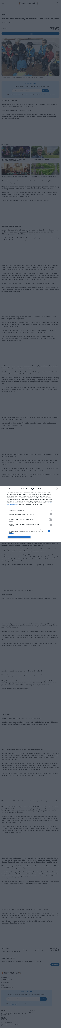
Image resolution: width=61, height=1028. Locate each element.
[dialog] (30, 514)
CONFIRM (19, 537)
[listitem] (30, 510)
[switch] (50, 514)
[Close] (57, 489)
